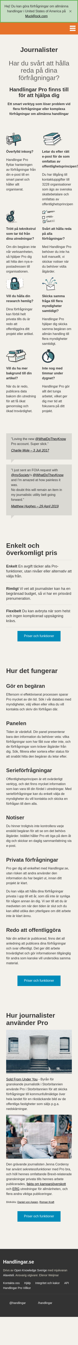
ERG (16, 1189)
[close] (70, 11)
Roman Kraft (46, 1202)
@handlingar (17, 1303)
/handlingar (45, 1303)
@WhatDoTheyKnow (50, 439)
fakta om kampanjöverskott (46, 1184)
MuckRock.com (36, 16)
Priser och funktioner (39, 636)
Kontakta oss (11, 1283)
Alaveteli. (9, 1275)
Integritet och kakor (47, 1283)
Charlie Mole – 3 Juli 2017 (30, 450)
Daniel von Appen (27, 1202)
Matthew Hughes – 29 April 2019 (35, 506)
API (66, 1283)
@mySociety (20, 475)
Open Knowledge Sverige (30, 1270)
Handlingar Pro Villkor (17, 1288)
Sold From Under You (22, 1079)
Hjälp (27, 1283)
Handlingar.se (17, 28)
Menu (72, 27)
